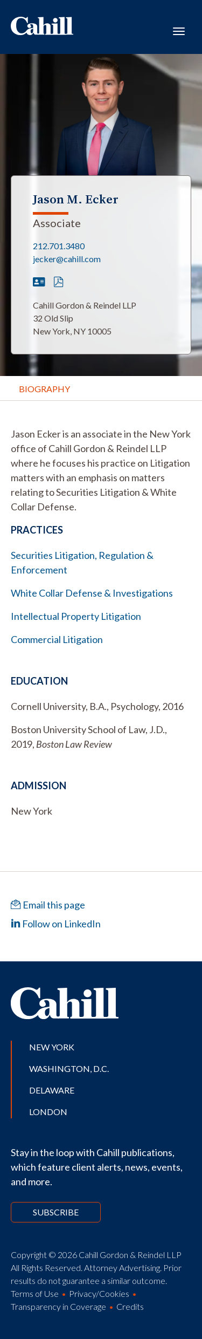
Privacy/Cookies (99, 1293)
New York (51, 1047)
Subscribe (56, 1212)
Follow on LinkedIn (56, 924)
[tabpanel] (101, 470)
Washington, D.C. (69, 1068)
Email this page (48, 905)
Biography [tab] (44, 389)
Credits (130, 1306)
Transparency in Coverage (58, 1306)
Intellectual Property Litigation (76, 616)
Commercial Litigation (57, 639)
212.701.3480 (59, 246)
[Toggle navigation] (178, 30)
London (48, 1111)
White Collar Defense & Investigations (92, 593)
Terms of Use (35, 1293)
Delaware (51, 1090)
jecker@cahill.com (67, 259)
